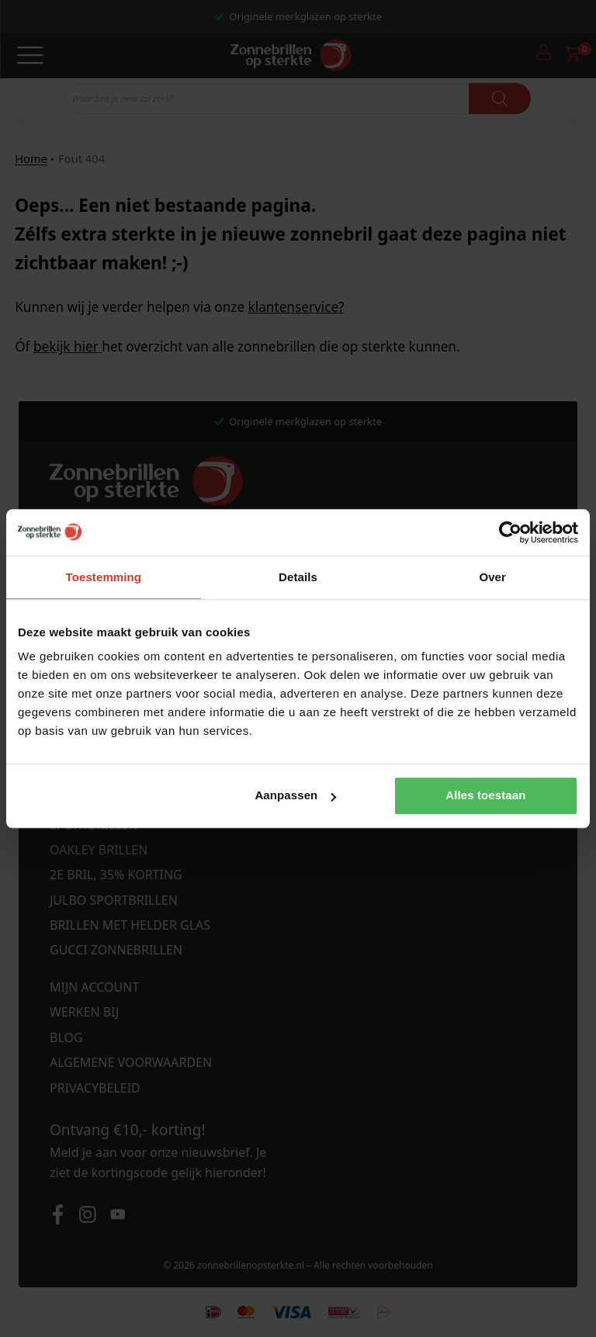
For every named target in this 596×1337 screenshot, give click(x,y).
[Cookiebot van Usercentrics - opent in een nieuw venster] (510, 532)
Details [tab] (298, 577)
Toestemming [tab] (104, 577)
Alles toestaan (485, 795)
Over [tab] (492, 577)
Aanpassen (295, 795)
